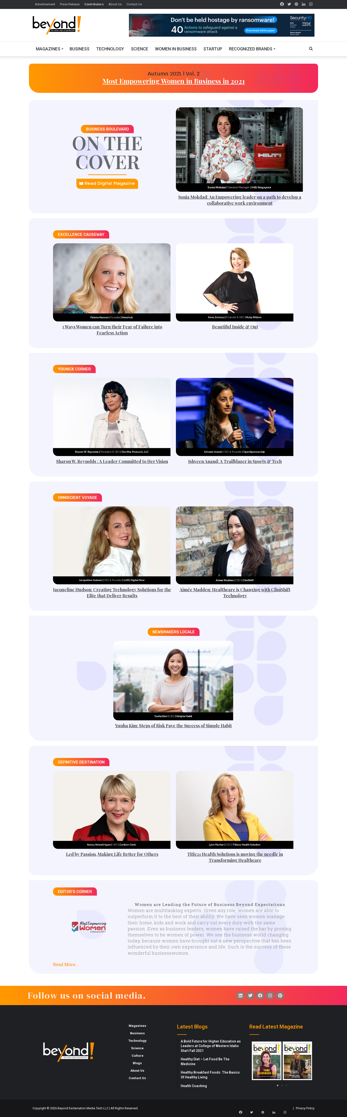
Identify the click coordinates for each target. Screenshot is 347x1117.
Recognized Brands (250, 48)
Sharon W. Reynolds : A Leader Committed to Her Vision (112, 461)
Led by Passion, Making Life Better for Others (112, 854)
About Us (115, 4)
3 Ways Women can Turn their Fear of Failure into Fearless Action (112, 330)
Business (79, 48)
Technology (110, 48)
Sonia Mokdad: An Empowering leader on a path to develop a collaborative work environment (239, 200)
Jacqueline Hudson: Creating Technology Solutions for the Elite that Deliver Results (112, 593)
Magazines (48, 48)
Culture (137, 1055)
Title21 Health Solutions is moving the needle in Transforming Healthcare (235, 857)
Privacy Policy (305, 1108)
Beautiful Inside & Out (235, 327)
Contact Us (134, 4)
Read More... (65, 964)
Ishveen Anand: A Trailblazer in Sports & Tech (235, 461)
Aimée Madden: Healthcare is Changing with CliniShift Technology (235, 593)
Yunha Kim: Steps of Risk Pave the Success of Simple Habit (173, 726)
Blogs (137, 1063)
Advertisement (45, 4)
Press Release (70, 4)
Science (139, 48)
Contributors (94, 4)
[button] (173, 963)
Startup (212, 48)
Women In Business (176, 48)
